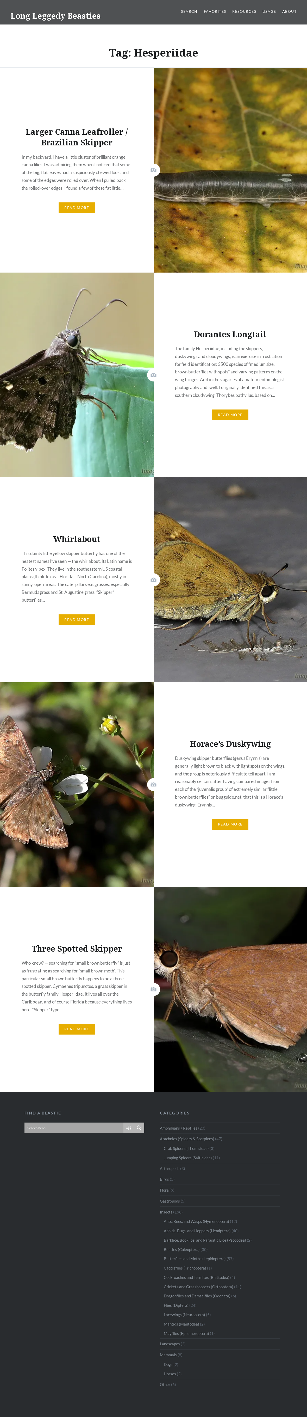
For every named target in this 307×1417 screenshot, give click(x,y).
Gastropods (170, 1201)
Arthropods (169, 1168)
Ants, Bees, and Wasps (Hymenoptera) (196, 1221)
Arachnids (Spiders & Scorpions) (187, 1138)
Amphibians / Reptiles (178, 1128)
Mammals (168, 1354)
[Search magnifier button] (139, 1128)
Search (189, 11)
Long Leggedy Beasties (55, 15)
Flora (164, 1190)
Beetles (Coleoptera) (182, 1249)
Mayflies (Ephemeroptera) (186, 1333)
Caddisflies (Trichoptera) (185, 1268)
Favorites (215, 11)
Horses (170, 1373)
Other (165, 1384)
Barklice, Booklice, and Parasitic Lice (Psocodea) (205, 1240)
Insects (166, 1212)
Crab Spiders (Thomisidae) (186, 1148)
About (289, 11)
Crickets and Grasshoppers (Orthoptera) (198, 1286)
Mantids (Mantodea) (181, 1324)
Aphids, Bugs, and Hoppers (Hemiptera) (197, 1230)
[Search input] (74, 1127)
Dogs (168, 1364)
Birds (164, 1179)
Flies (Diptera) (176, 1305)
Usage (269, 11)
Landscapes (170, 1343)
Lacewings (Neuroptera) (184, 1314)
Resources (244, 11)
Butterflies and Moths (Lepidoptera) (195, 1258)
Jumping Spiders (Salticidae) (188, 1157)
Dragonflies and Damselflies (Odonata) (197, 1295)
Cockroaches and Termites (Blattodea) (196, 1277)
